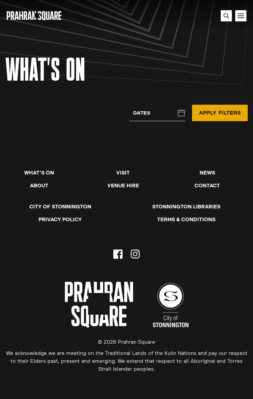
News (207, 172)
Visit (123, 172)
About (39, 185)
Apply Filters (220, 113)
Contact (207, 185)
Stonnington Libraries (186, 206)
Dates (142, 113)
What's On (39, 172)
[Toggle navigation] (240, 15)
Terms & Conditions (186, 219)
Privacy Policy (60, 219)
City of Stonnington (60, 206)
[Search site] (226, 15)
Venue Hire (123, 185)
